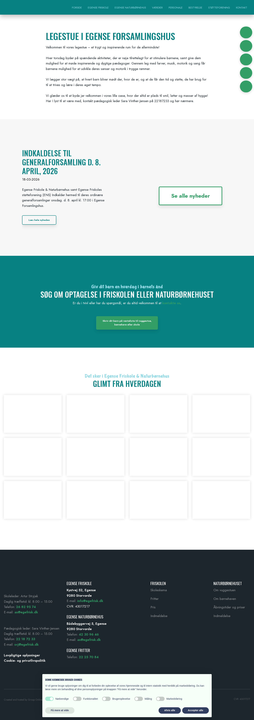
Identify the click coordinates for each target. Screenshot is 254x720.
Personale (176, 7)
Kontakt (241, 7)
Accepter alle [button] (195, 710)
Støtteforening (219, 7)
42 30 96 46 (89, 634)
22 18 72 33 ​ (25, 639)
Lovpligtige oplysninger (22, 655)
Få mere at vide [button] (60, 710)
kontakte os (171, 303)
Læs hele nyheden (39, 220)
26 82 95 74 (26, 606)
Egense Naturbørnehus (130, 7)
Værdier (157, 7)
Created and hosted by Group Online (23, 699)
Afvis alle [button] (169, 710)
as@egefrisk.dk (26, 612)
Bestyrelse (195, 7)
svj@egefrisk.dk (26, 644)
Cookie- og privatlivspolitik (25, 660)
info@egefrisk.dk (90, 600)
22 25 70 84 (89, 657)
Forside (77, 7)
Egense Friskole (98, 7)
